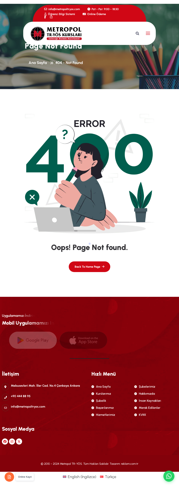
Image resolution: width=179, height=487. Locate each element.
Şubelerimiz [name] (144, 386)
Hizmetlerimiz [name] (103, 415)
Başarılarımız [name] (102, 408)
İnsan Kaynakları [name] (147, 400)
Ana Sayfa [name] (100, 386)
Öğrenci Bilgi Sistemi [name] (59, 14)
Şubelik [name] (98, 400)
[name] (45, 17)
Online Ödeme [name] (94, 14)
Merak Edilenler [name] (147, 408)
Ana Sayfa (39, 63)
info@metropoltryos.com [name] (62, 9)
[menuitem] (79, 476)
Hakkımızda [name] (144, 393)
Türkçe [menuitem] (110, 476)
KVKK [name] (140, 415)
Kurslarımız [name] (101, 393)
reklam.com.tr (129, 463)
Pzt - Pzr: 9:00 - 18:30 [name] (103, 9)
